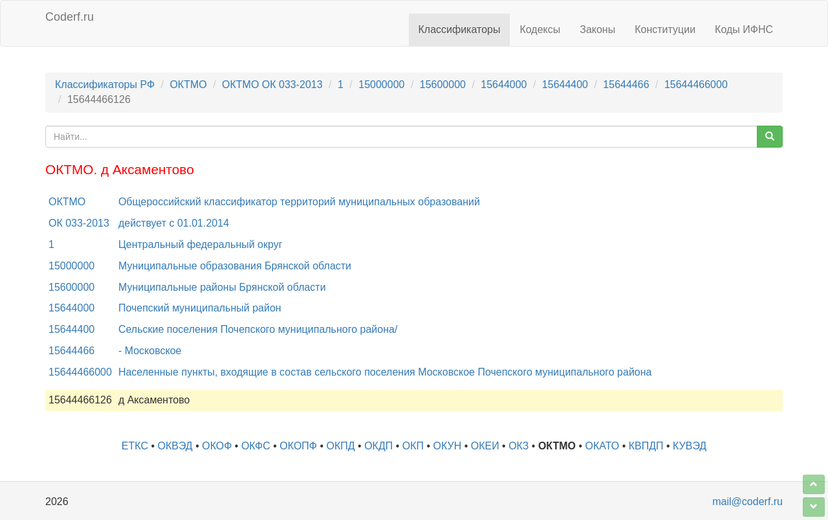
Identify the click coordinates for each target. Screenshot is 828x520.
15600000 (443, 84)
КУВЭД (689, 445)
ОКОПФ (298, 445)
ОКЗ (518, 445)
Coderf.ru (69, 16)
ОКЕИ (485, 445)
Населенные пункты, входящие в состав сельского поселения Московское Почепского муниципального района (385, 372)
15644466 (626, 84)
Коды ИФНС (744, 29)
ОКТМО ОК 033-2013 (272, 84)
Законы (597, 29)
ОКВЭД (174, 445)
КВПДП (646, 445)
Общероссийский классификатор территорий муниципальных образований (299, 201)
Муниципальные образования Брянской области (234, 265)
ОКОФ (217, 445)
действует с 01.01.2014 (173, 223)
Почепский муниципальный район (199, 307)
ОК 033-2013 (79, 223)
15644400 (565, 84)
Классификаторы (460, 29)
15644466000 (696, 84)
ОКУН (447, 445)
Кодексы (539, 29)
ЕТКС (135, 445)
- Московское (150, 350)
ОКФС (255, 445)
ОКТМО (187, 84)
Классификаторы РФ (105, 84)
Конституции (665, 29)
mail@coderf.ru (747, 501)
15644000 (504, 84)
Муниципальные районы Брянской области (222, 287)
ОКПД (341, 445)
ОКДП (378, 445)
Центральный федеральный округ (200, 244)
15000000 (381, 84)
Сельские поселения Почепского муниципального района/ (257, 329)
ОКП (413, 445)
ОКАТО (602, 445)
